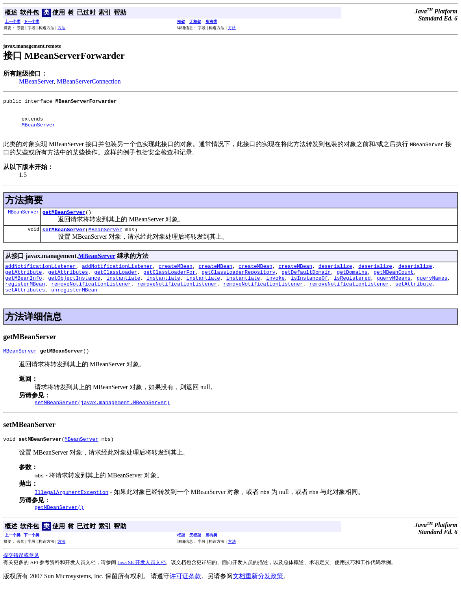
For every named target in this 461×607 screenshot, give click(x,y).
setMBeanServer (63, 238)
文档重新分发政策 (258, 596)
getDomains (352, 283)
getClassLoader (115, 283)
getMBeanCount (393, 283)
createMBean (176, 276)
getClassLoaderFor (169, 283)
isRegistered (352, 290)
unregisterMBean (74, 304)
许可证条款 (185, 596)
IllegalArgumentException (71, 510)
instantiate (123, 290)
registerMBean (25, 297)
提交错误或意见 (21, 575)
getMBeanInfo (23, 290)
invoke (275, 290)
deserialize (335, 276)
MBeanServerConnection (89, 81)
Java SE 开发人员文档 (142, 582)
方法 (61, 28)
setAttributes (25, 304)
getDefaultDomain (306, 283)
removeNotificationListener (91, 297)
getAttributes (68, 283)
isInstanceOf (309, 290)
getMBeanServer (63, 220)
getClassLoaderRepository (238, 283)
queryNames (432, 290)
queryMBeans (394, 290)
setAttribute (413, 297)
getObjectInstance (74, 290)
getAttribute (23, 283)
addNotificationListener (40, 276)
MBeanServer (36, 81)
